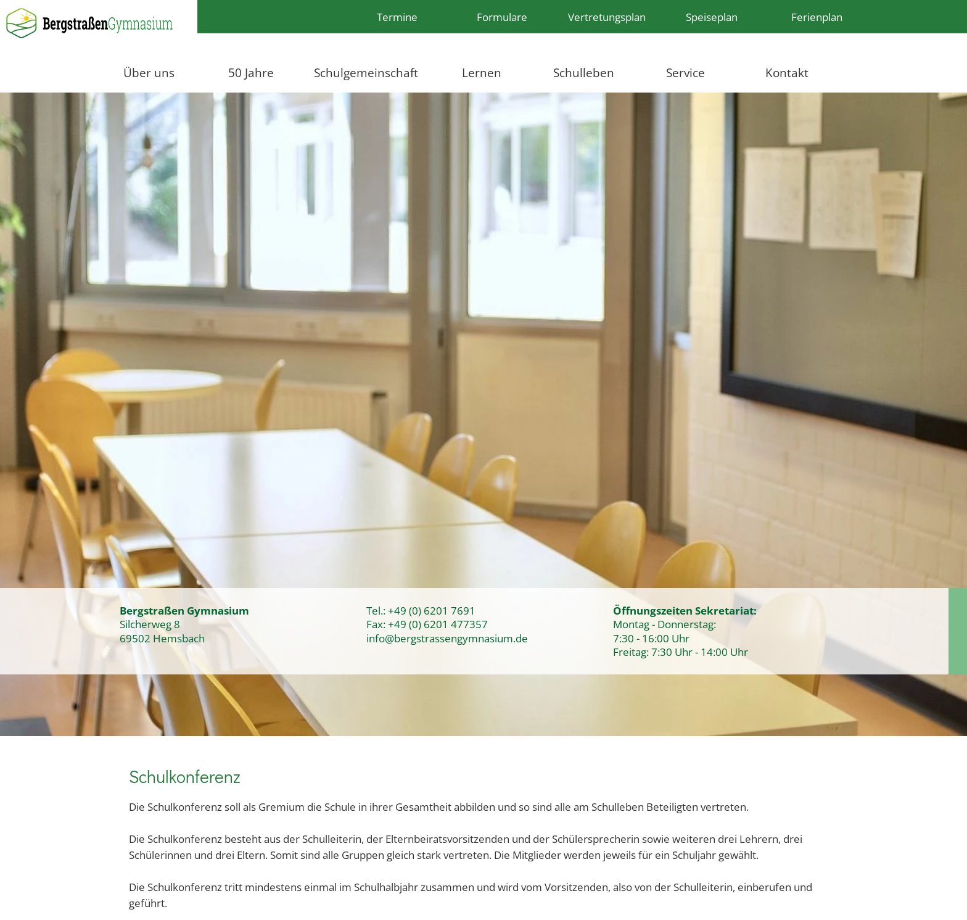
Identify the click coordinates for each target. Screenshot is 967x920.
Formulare (502, 16)
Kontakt (787, 72)
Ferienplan (816, 16)
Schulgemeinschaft (366, 72)
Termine (397, 16)
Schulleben (583, 72)
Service (685, 72)
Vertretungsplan (607, 16)
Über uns (149, 72)
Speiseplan (712, 16)
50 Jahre (251, 72)
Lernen (481, 72)
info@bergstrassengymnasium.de (447, 638)
